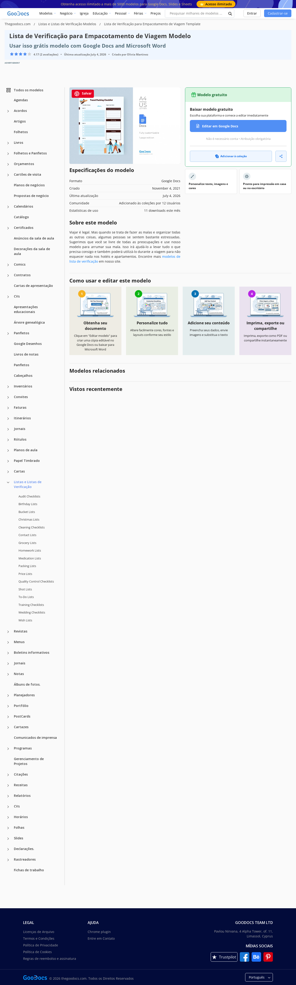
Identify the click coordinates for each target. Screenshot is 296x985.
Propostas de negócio (31, 195)
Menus (19, 642)
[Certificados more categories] (8, 228)
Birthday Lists (27, 504)
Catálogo (21, 217)
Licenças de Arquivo (38, 932)
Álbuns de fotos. (27, 684)
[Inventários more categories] (8, 386)
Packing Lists (27, 566)
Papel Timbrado (27, 460)
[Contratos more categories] (8, 275)
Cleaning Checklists (31, 527)
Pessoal (120, 13)
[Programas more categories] (8, 748)
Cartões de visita (27, 174)
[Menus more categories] (8, 642)
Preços (156, 13)
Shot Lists (25, 589)
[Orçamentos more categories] (8, 164)
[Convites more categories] (8, 397)
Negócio (66, 13)
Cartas (19, 471)
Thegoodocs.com (18, 24)
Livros (18, 142)
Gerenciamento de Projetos (29, 761)
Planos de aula (25, 450)
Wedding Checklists (31, 612)
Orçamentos (24, 164)
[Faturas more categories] (8, 408)
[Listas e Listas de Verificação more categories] (8, 482)
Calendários (23, 206)
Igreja (84, 13)
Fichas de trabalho (29, 870)
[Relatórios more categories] (8, 796)
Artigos (20, 121)
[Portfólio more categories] (8, 706)
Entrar (252, 13)
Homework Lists (29, 550)
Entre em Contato (101, 938)
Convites (21, 397)
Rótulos (20, 439)
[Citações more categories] (8, 774)
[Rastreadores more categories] (8, 859)
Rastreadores (25, 859)
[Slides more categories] (8, 838)
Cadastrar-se (278, 13)
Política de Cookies (37, 952)
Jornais (19, 429)
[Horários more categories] (8, 817)
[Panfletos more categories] (8, 333)
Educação (100, 13)
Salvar (83, 94)
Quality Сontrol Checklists (36, 581)
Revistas (20, 631)
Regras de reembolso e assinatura (49, 958)
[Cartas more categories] (8, 471)
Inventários (23, 386)
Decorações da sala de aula (32, 251)
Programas (23, 748)
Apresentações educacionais (26, 309)
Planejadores (24, 695)
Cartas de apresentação (33, 285)
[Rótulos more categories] (8, 439)
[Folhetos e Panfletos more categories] (8, 153)
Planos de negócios (29, 185)
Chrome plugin (99, 932)
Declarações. (24, 849)
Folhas (19, 827)
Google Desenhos (28, 343)
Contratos (22, 275)
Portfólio (21, 705)
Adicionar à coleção (231, 156)
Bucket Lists (26, 512)
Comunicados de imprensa (35, 737)
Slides (18, 838)
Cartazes (21, 727)
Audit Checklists (29, 496)
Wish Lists (25, 620)
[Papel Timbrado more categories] (8, 461)
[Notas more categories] (8, 674)
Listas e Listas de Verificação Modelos (67, 24)
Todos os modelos (24, 90)
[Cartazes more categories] (8, 727)
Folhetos (21, 132)
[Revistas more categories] (8, 631)
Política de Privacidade (40, 945)
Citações (21, 774)
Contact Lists (27, 535)
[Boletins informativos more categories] (8, 653)
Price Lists (25, 574)
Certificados (23, 227)
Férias (138, 13)
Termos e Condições (38, 938)
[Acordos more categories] (8, 111)
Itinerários (22, 418)
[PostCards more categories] (8, 716)
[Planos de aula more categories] (8, 450)
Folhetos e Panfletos (30, 153)
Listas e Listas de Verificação (27, 484)
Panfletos (21, 333)
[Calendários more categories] (8, 206)
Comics (19, 264)
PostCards (22, 716)
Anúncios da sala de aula (34, 238)
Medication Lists (29, 558)
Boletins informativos (31, 652)
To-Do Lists (26, 597)
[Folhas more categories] (8, 828)
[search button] (230, 13)
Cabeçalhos (23, 375)
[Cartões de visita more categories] (8, 175)
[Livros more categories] (8, 143)
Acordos (20, 110)
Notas (19, 674)
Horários (21, 817)
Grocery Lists (27, 543)
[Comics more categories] (8, 264)
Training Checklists (31, 605)
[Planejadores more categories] (8, 695)
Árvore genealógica (29, 322)
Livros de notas (26, 354)
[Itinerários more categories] (8, 418)
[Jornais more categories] (8, 429)
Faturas (20, 407)
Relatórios (22, 795)
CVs (17, 296)
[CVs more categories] (8, 296)
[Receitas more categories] (8, 785)
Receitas (21, 785)
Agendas (21, 100)
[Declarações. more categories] (8, 849)
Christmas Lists (28, 519)
